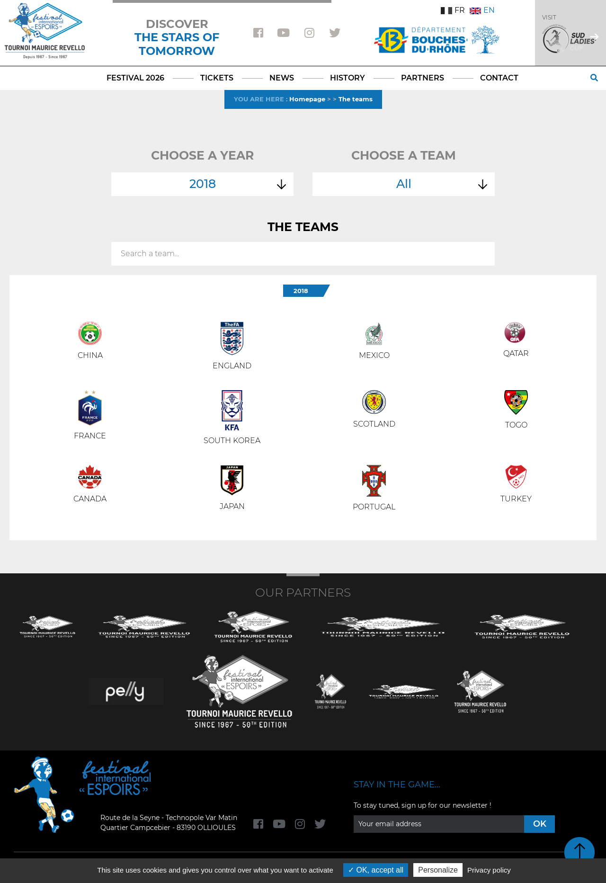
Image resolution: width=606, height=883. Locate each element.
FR (453, 10)
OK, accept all (375, 870)
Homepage (307, 99)
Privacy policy (489, 870)
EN (482, 10)
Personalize (438, 870)
